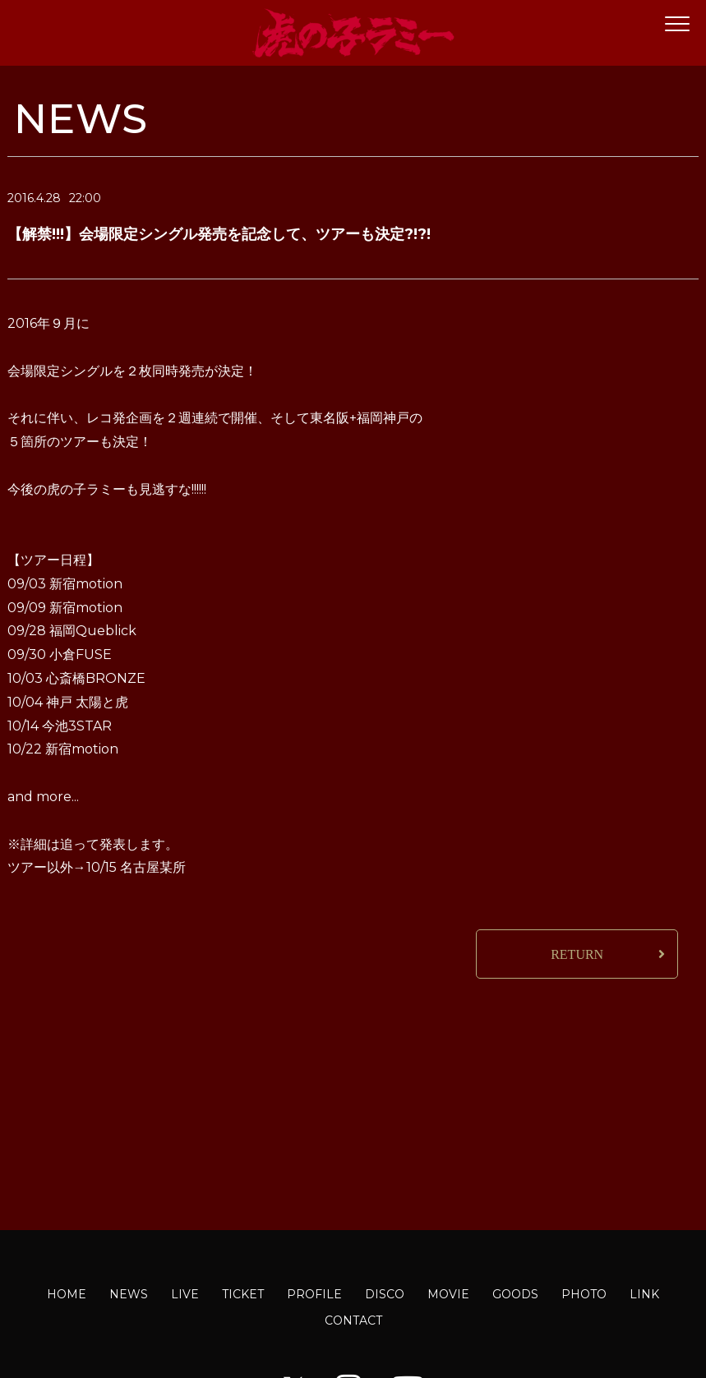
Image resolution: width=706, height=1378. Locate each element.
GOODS (515, 1294)
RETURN (577, 954)
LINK (644, 1294)
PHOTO (584, 1294)
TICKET (243, 1294)
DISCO (384, 1294)
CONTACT (353, 1320)
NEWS (128, 1294)
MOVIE (448, 1294)
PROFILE (314, 1294)
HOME (66, 1294)
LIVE (185, 1294)
